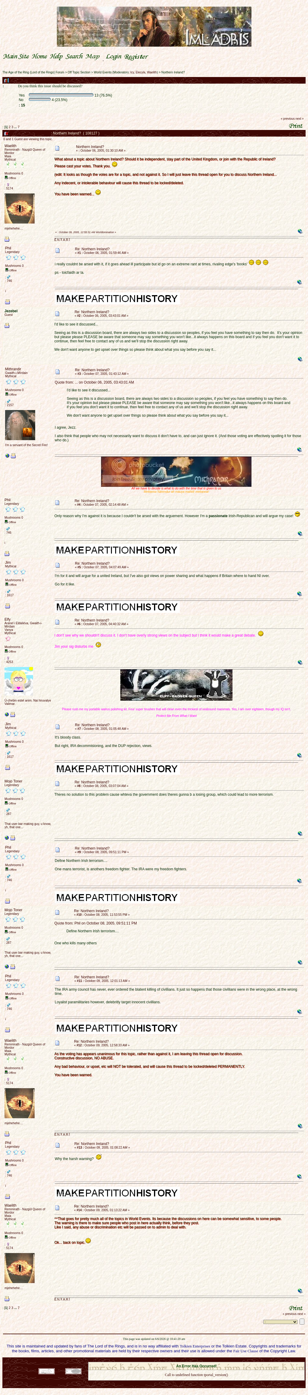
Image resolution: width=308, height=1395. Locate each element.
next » (299, 118)
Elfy (8, 619)
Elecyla (140, 72)
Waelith (152, 72)
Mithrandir (13, 369)
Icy (132, 72)
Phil (8, 248)
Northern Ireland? (173, 72)
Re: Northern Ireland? (92, 249)
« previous (288, 118)
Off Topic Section (79, 72)
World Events (103, 72)
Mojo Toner (13, 781)
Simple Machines (217, 1360)
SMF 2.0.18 (171, 1360)
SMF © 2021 (192, 1360)
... (16, 127)
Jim (8, 562)
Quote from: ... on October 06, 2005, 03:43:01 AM (94, 382)
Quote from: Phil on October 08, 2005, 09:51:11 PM (95, 923)
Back (196, 1383)
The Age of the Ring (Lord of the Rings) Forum (33, 72)
